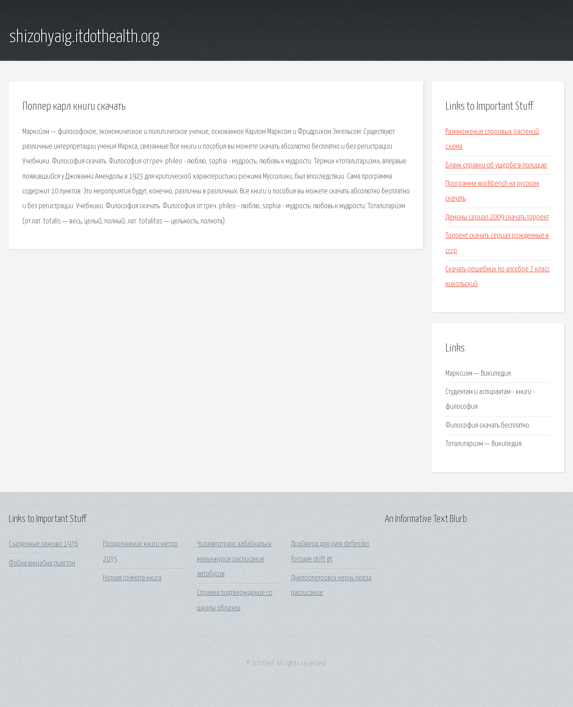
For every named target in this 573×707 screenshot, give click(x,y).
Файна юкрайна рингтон (42, 563)
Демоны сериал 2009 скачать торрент (497, 217)
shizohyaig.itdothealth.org (84, 37)
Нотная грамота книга (132, 578)
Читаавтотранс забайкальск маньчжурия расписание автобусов (234, 559)
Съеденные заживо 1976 (43, 544)
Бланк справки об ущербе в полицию (496, 165)
